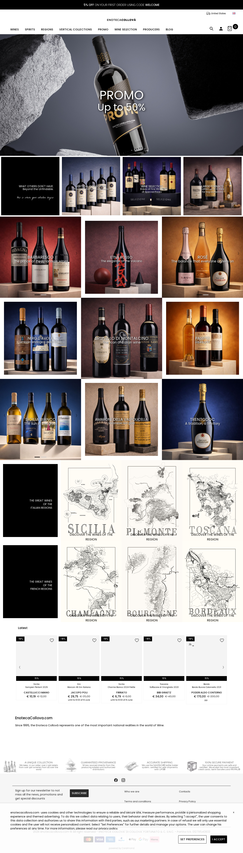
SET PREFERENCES (192, 839)
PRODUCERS (151, 29)
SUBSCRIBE (79, 793)
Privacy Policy (187, 801)
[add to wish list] (51, 640)
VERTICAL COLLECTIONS (75, 29)
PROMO (103, 29)
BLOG (169, 29)
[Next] (76, 253)
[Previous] (4, 253)
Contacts (184, 791)
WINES (14, 29)
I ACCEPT (218, 839)
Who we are (131, 791)
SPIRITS (30, 29)
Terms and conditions (137, 801)
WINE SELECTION (125, 29)
